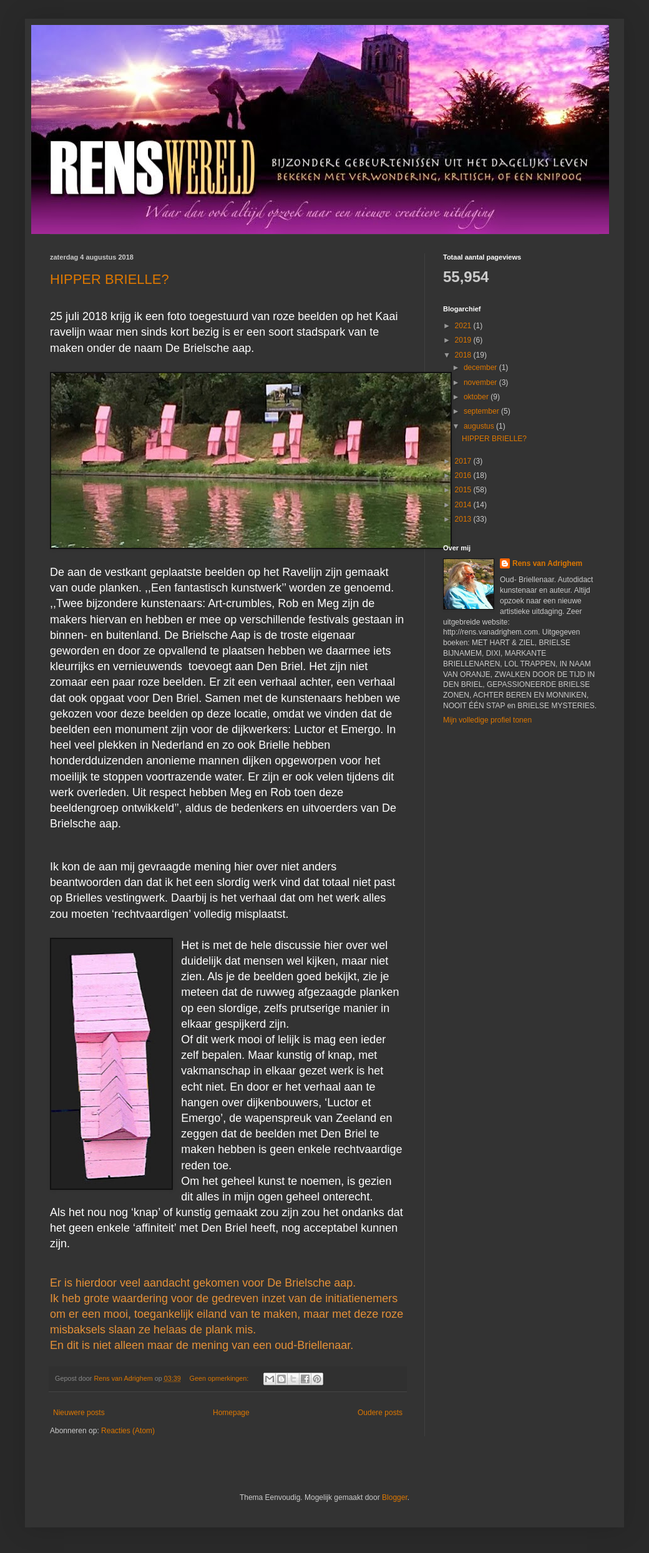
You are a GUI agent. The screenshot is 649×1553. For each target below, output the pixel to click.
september (482, 411)
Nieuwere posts (79, 1412)
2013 (464, 519)
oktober (477, 396)
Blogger (394, 1497)
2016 (464, 475)
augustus (480, 426)
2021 (464, 325)
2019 (464, 340)
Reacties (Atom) (128, 1430)
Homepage (231, 1412)
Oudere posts (380, 1412)
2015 (464, 489)
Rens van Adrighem (547, 563)
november (481, 382)
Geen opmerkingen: (220, 1378)
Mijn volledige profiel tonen (487, 720)
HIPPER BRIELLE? (109, 279)
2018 (464, 355)
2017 (464, 461)
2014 (464, 504)
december (481, 367)
